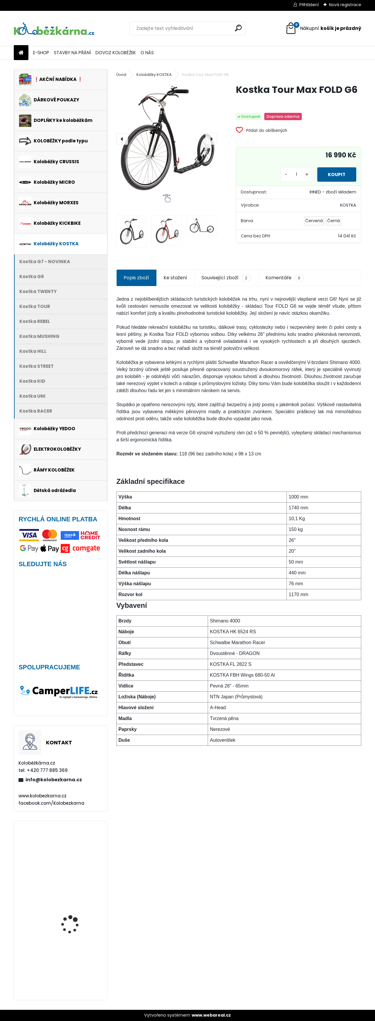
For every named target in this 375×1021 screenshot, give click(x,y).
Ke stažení (175, 277)
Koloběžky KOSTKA (154, 74)
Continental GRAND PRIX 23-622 (77, 908)
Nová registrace (345, 5)
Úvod (121, 74)
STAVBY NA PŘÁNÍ (72, 53)
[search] (238, 28)
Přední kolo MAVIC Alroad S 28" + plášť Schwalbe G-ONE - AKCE (77, 964)
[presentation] (122, 139)
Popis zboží (136, 277)
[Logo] (54, 28)
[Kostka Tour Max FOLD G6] (166, 139)
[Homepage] (21, 52)
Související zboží (226, 277)
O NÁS (147, 53)
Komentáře (284, 277)
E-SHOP (41, 53)
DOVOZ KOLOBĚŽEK (116, 53)
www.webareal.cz (211, 1015)
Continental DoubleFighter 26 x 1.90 (75, 851)
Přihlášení (309, 5)
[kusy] (294, 174)
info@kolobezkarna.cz (53, 779)
